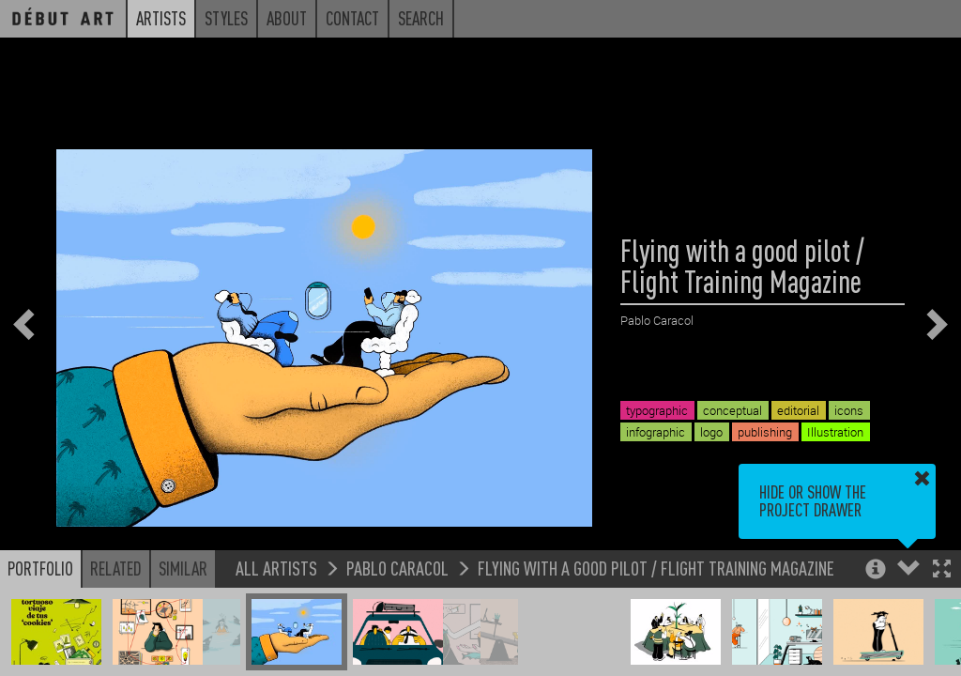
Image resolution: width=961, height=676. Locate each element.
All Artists (276, 567)
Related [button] (116, 568)
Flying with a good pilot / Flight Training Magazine (656, 567)
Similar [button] (183, 568)
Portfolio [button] (40, 568)
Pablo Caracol (397, 567)
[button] (942, 570)
